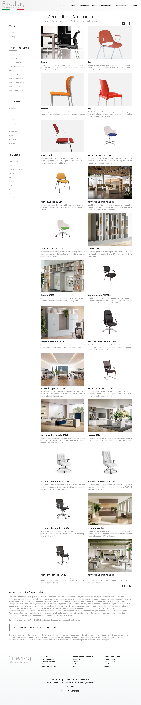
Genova (12, 173)
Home (46, 21)
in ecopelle (13, 108)
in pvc (11, 136)
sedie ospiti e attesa (17, 90)
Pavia (11, 185)
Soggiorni (76, 659)
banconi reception (16, 62)
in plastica (13, 132)
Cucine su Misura (48, 664)
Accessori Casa (112, 656)
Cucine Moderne (47, 659)
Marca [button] (12, 26)
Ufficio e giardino (56, 21)
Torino (11, 189)
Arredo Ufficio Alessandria (87, 21)
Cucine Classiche (48, 662)
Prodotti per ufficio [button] (19, 47)
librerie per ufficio (15, 70)
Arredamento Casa (87, 6)
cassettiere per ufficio (17, 66)
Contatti (134, 6)
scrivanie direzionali (16, 78)
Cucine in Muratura (48, 666)
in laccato (13, 112)
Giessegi (12, 37)
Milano (11, 177)
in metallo (13, 124)
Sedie (106, 666)
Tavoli (106, 664)
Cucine (72, 6)
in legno (12, 116)
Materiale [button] (14, 101)
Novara (11, 181)
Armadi (75, 666)
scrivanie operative (16, 82)
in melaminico (14, 120)
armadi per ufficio (16, 58)
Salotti (75, 662)
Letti (74, 664)
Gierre (11, 33)
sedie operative (15, 86)
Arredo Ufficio (121, 6)
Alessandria (13, 161)
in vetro (12, 144)
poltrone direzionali (16, 74)
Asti (10, 165)
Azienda (61, 6)
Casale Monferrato (16, 169)
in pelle (11, 128)
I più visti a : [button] (15, 154)
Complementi (105, 6)
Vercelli (12, 193)
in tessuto (13, 140)
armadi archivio (15, 54)
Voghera (12, 197)
